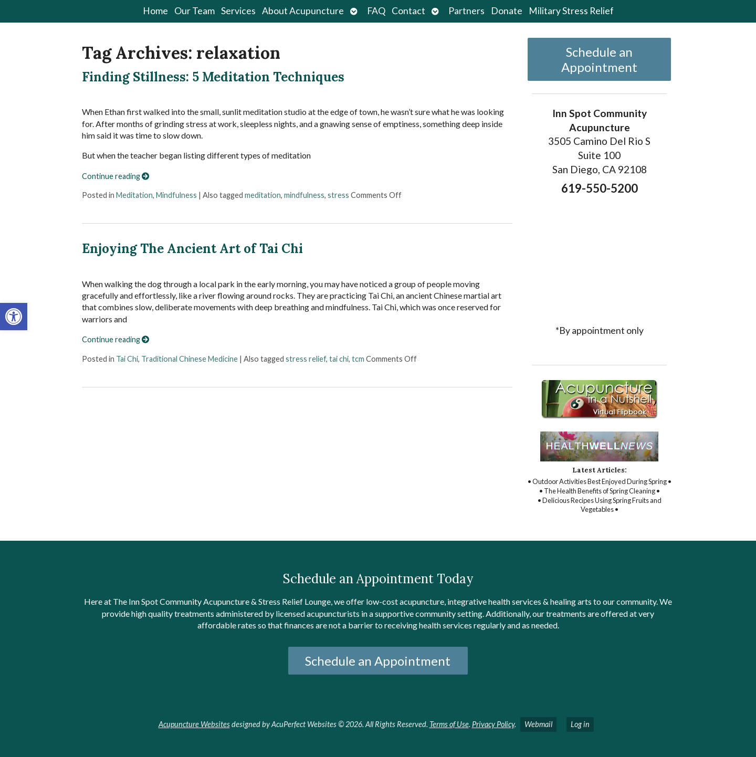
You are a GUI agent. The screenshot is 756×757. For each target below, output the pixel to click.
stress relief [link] (306, 358)
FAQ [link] (376, 10)
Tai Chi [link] (127, 358)
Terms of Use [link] (449, 724)
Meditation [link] (134, 195)
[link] (13, 316)
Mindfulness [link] (176, 195)
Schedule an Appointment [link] (599, 59)
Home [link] (155, 10)
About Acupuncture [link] (303, 10)
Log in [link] (580, 724)
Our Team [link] (194, 10)
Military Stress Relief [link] (571, 10)
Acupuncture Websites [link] (194, 724)
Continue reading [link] (115, 176)
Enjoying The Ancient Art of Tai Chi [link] (192, 248)
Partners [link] (466, 10)
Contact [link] (408, 10)
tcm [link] (358, 358)
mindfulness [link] (304, 195)
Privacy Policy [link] (493, 724)
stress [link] (338, 195)
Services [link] (238, 10)
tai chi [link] (339, 358)
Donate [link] (506, 10)
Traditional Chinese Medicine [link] (189, 358)
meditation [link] (263, 195)
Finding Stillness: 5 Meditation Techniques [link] (213, 77)
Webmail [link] (538, 724)
